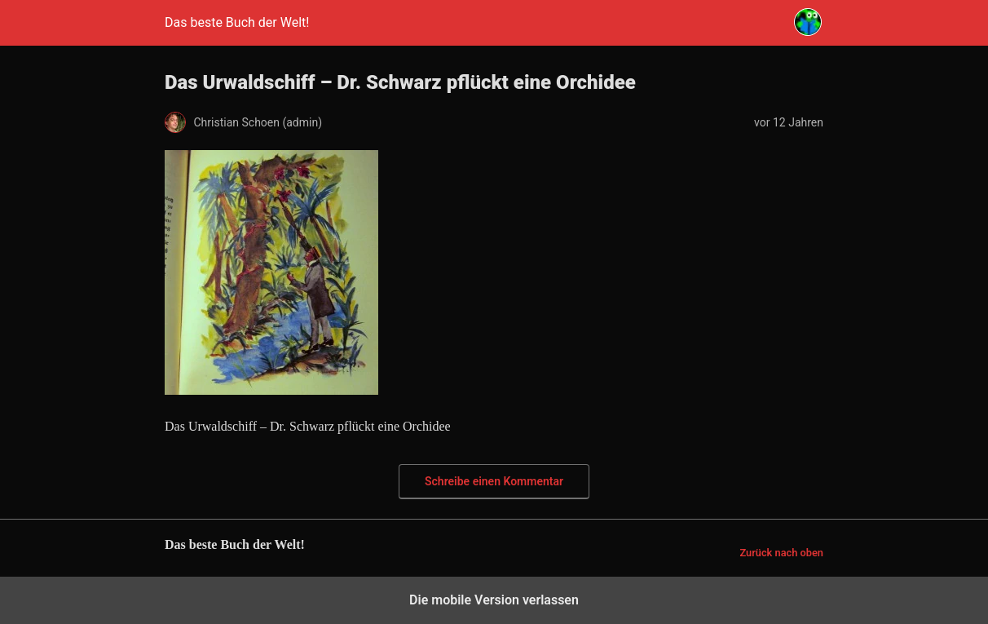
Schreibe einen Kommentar (494, 481)
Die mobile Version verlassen (494, 600)
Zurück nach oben (781, 553)
